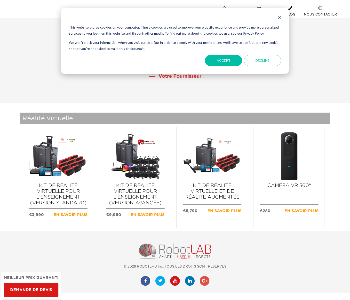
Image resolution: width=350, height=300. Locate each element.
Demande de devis (31, 290)
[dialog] (175, 41)
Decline (262, 60)
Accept (224, 60)
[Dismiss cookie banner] (279, 18)
